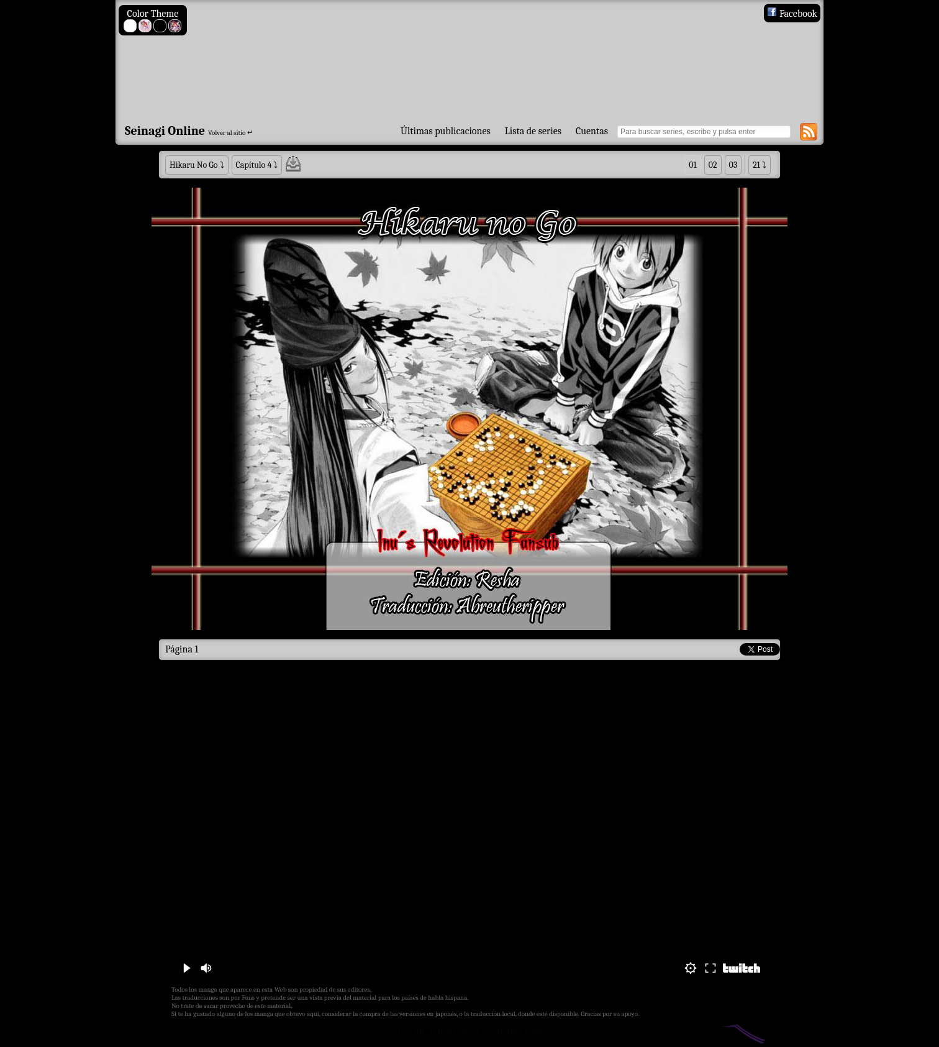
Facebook (792, 13)
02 (713, 165)
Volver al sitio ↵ (230, 133)
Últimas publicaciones (446, 131)
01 (692, 165)
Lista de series (533, 131)
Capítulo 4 (254, 165)
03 (733, 165)
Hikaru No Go (194, 165)
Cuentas (592, 131)
